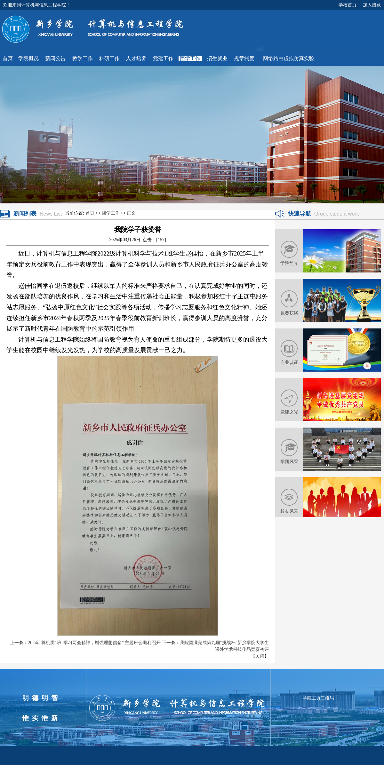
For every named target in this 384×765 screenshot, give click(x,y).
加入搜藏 (372, 4)
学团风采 (289, 461)
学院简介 (289, 263)
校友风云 (289, 511)
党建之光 (289, 411)
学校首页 (347, 4)
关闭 (259, 656)
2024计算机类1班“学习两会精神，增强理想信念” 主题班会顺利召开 (94, 642)
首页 (89, 213)
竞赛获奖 (289, 312)
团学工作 (111, 213)
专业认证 (289, 362)
